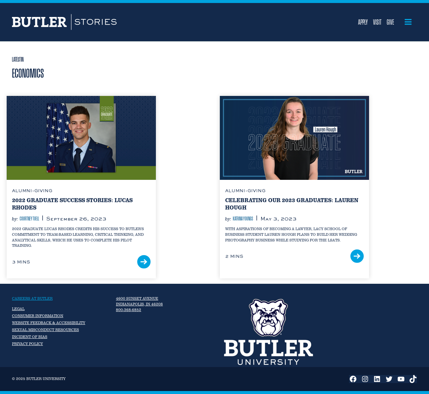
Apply (363, 22)
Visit (377, 22)
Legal (18, 308)
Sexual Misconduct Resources (45, 329)
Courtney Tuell (29, 218)
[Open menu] (408, 22)
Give (390, 22)
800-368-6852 (128, 309)
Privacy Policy (27, 343)
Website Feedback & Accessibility (48, 322)
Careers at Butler (32, 298)
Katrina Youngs (243, 218)
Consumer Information (37, 315)
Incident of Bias (29, 336)
